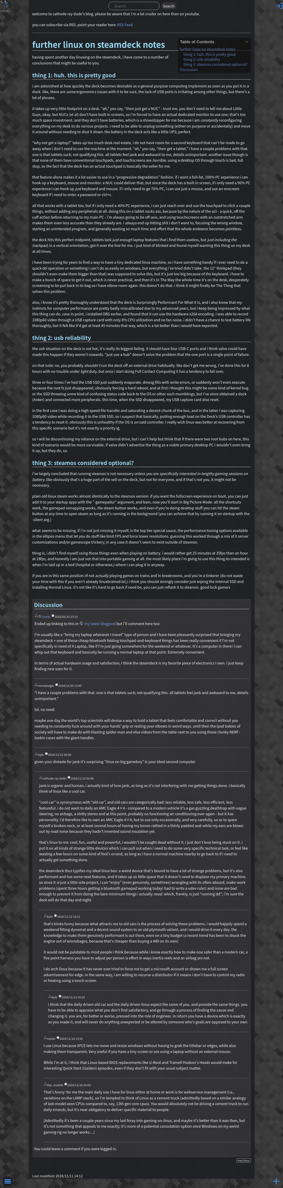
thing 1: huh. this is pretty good (210, 54)
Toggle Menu (8, 1181)
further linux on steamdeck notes (207, 49)
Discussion (189, 69)
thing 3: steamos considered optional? (216, 64)
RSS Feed (125, 24)
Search (169, 6)
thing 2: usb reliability (202, 59)
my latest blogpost (100, 623)
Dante (46, 616)
